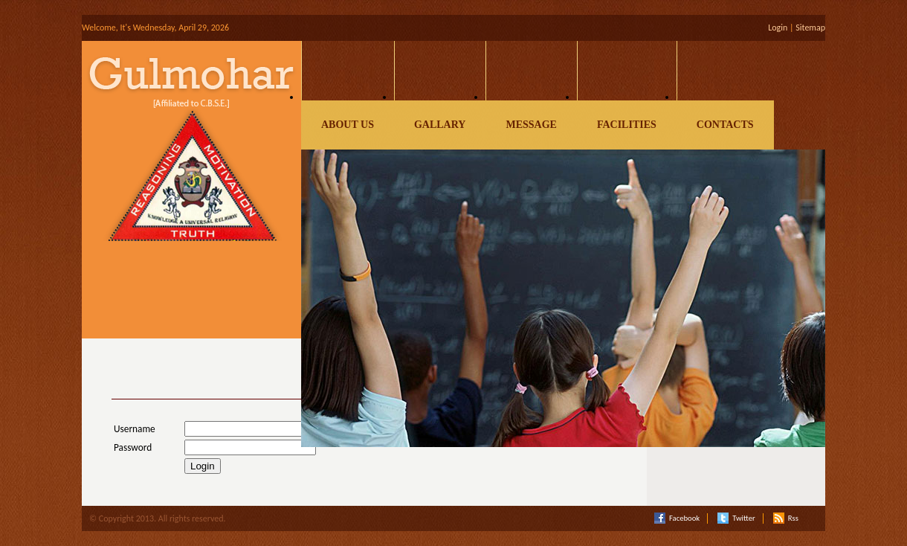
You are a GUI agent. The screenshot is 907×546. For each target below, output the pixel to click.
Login (777, 27)
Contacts (725, 124)
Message (531, 124)
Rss (785, 518)
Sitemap (810, 27)
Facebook (677, 518)
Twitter (736, 518)
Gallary (440, 124)
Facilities (626, 124)
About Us (347, 124)
